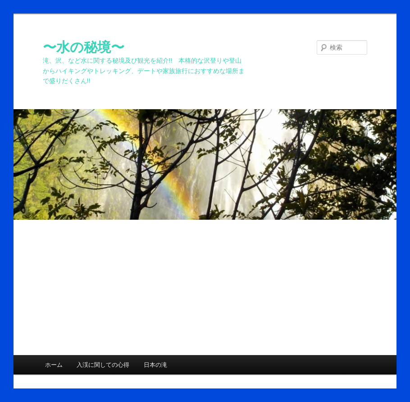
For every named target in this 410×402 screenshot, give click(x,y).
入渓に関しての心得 (103, 364)
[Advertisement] (205, 287)
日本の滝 (155, 364)
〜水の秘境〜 (83, 47)
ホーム (54, 364)
